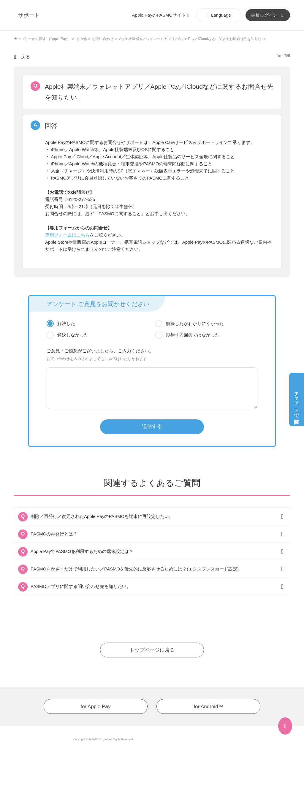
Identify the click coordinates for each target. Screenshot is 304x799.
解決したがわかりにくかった (195, 323)
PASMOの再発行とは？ (54, 533)
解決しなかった (72, 334)
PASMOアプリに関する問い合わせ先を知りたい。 (81, 586)
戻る (25, 56)
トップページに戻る (152, 650)
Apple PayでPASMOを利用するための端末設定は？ (82, 551)
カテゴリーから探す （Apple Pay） (42, 39)
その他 (81, 39)
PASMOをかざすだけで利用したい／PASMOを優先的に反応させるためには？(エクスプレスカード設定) (135, 568)
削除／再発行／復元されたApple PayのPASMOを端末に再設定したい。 (102, 516)
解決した (66, 323)
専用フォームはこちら (67, 234)
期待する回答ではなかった (192, 334)
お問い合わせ (102, 39)
